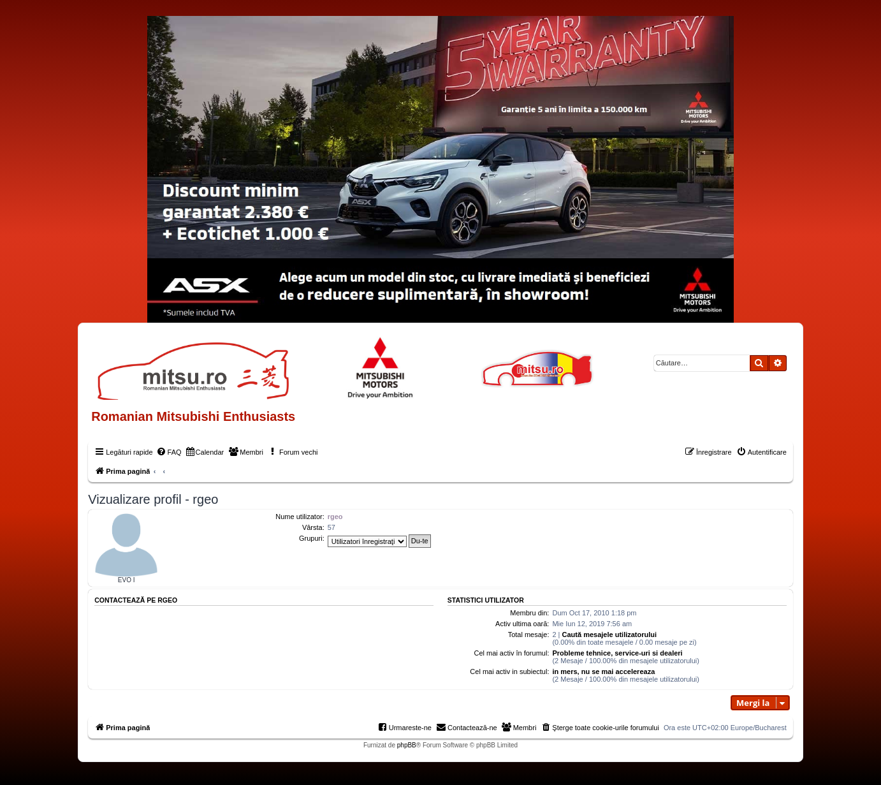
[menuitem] (169, 452)
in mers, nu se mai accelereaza (603, 671)
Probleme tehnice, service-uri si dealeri (617, 653)
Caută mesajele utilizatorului (609, 634)
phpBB (406, 745)
